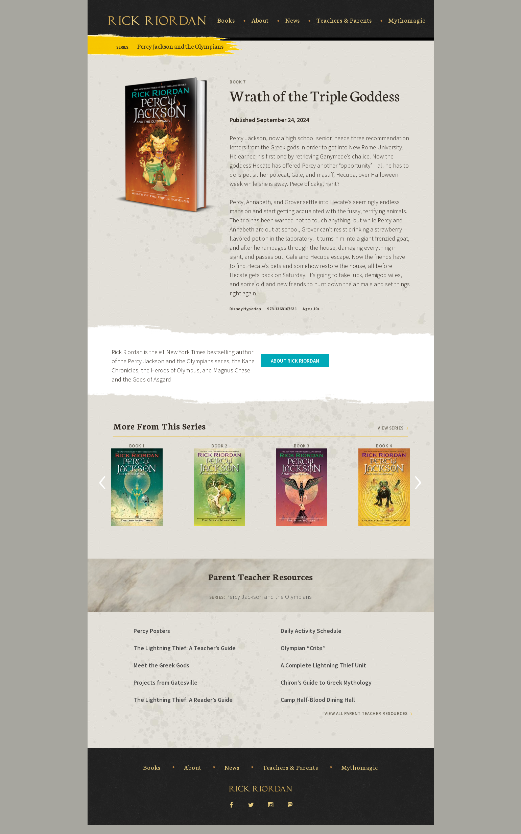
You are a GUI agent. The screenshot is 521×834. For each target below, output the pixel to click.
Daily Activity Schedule (311, 631)
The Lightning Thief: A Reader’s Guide (183, 700)
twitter (251, 804)
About (260, 20)
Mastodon (290, 805)
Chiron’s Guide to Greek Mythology (326, 682)
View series (391, 428)
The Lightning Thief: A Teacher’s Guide (185, 648)
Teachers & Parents (344, 20)
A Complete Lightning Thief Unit (323, 665)
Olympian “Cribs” (303, 648)
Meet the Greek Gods (161, 665)
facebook (231, 804)
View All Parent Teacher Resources (366, 713)
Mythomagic (406, 20)
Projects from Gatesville (165, 682)
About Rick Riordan (295, 361)
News (292, 20)
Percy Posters (152, 631)
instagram (270, 804)
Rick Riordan (157, 20)
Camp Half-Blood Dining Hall (318, 700)
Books (226, 20)
